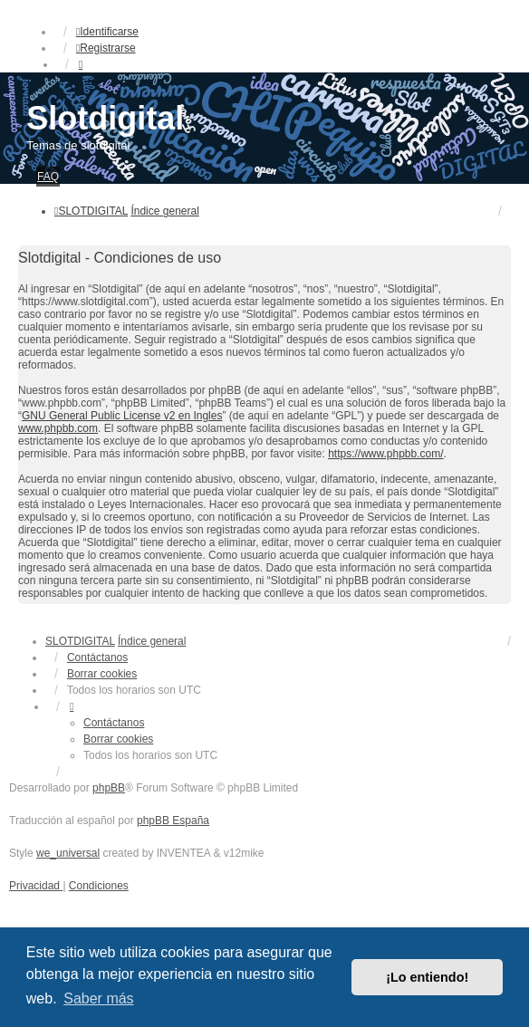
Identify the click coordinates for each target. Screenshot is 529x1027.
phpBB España (173, 820)
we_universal (68, 853)
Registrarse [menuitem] (106, 48)
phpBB (108, 788)
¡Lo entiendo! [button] (427, 977)
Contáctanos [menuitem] (97, 657)
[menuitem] (36, 885)
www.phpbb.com (58, 428)
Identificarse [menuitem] (107, 31)
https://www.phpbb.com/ (385, 453)
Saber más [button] (98, 998)
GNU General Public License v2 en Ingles (122, 415)
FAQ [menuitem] (48, 176)
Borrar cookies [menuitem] (102, 673)
